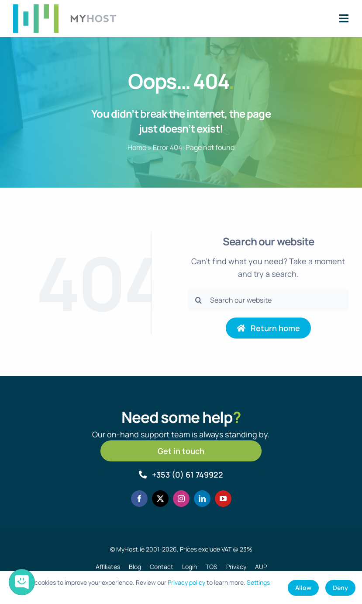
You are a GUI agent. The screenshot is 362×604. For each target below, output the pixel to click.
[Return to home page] (268, 328)
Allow (303, 587)
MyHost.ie (130, 549)
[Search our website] (268, 300)
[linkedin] (202, 498)
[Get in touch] (181, 450)
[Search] (199, 300)
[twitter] (160, 498)
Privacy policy (186, 582)
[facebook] (139, 498)
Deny (340, 587)
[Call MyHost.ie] (181, 474)
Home (137, 147)
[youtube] (223, 498)
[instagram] (181, 498)
